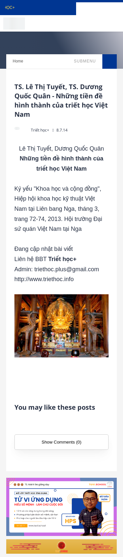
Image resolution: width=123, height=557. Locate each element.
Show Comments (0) (61, 442)
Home (18, 61)
